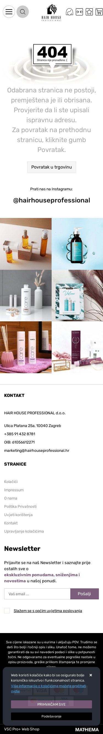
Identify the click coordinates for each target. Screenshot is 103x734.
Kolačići (11, 481)
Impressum (14, 490)
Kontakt (11, 523)
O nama (10, 498)
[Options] (51, 716)
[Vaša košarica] (99, 11)
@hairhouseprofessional (51, 200)
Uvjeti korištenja (18, 515)
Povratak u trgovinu (51, 167)
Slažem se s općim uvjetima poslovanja (48, 610)
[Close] (51, 704)
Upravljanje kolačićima (24, 531)
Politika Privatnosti (20, 506)
